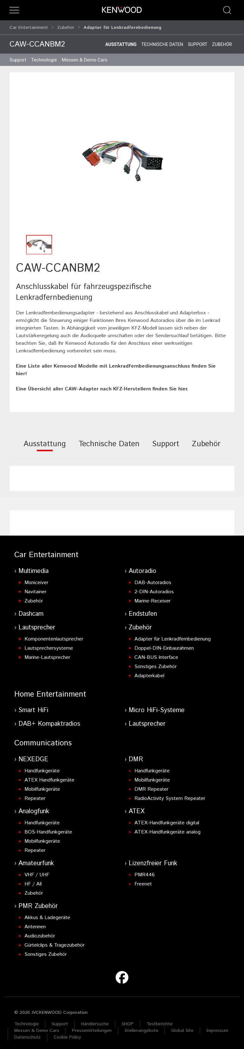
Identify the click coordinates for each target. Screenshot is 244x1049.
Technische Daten (162, 41)
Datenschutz (27, 1034)
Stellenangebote (141, 1028)
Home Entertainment (50, 691)
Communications (43, 740)
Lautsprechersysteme (48, 645)
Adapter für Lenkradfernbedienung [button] (122, 26)
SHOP (127, 1021)
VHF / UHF (36, 872)
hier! (21, 371)
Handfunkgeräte (42, 768)
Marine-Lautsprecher (47, 654)
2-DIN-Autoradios (154, 589)
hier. (183, 386)
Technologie (26, 1021)
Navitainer (35, 589)
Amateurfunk (36, 860)
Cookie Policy (67, 1034)
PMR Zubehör (38, 903)
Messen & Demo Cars (36, 1028)
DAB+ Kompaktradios (49, 721)
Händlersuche (95, 1021)
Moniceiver (36, 579)
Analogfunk (33, 808)
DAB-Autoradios (152, 579)
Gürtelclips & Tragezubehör (54, 942)
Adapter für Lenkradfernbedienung (172, 636)
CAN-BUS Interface (156, 654)
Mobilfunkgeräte (42, 786)
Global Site (182, 1028)
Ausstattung (120, 41)
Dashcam (31, 611)
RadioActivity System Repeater (169, 795)
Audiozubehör (39, 933)
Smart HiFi (33, 707)
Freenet (143, 881)
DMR (136, 756)
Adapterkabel (149, 673)
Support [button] (18, 57)
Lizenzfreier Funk (153, 860)
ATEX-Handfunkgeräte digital (166, 820)
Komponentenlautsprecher (53, 636)
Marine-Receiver (152, 598)
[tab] (44, 445)
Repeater (34, 795)
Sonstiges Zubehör (155, 663)
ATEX (137, 808)
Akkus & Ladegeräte (47, 914)
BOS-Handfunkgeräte (48, 829)
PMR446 (144, 872)
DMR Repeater (151, 786)
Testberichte (159, 1021)
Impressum (217, 1028)
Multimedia (33, 568)
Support (197, 41)
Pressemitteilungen (92, 1028)
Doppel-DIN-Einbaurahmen (164, 645)
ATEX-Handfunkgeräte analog (167, 829)
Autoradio (142, 568)
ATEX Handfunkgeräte (49, 777)
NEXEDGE (33, 756)
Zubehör (65, 26)
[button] (14, 10)
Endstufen (143, 611)
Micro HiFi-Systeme (157, 707)
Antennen (35, 924)
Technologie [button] (44, 57)
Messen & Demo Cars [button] (84, 57)
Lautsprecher (36, 624)
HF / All (33, 881)
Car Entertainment (29, 26)
